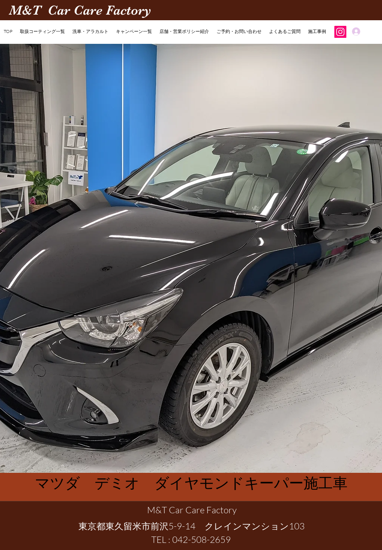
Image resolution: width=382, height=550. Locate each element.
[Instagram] (340, 32)
